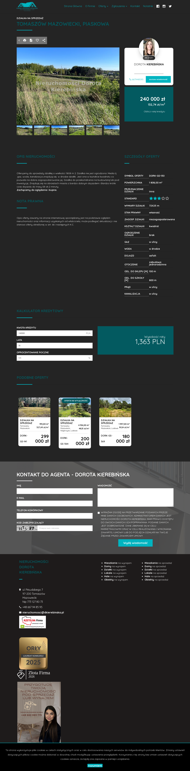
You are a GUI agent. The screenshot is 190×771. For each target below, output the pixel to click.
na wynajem (118, 562)
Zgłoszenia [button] (119, 6)
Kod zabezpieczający (30, 522)
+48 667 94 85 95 (32, 607)
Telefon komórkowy (30, 510)
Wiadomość (105, 485)
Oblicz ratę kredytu (154, 110)
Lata (19, 340)
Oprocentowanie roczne (33, 352)
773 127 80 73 (35, 601)
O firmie (90, 6)
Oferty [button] (103, 6)
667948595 (136, 78)
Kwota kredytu (26, 327)
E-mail (20, 497)
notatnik (148, 6)
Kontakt (135, 6)
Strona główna (73, 6)
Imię (19, 485)
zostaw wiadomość (158, 79)
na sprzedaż (158, 562)
